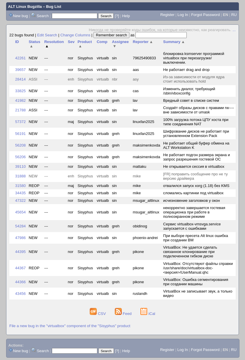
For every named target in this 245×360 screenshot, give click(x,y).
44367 (20, 268)
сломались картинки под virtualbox (193, 193)
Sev (71, 42)
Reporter (143, 42)
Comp (102, 42)
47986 (20, 238)
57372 (20, 122)
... (234, 30)
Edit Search (47, 35)
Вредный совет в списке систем (191, 100)
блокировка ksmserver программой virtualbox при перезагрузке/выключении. (193, 58)
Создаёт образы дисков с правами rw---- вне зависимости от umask (198, 110)
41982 (20, 100)
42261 (20, 58)
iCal (147, 313)
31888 (20, 176)
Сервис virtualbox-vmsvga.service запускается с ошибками (192, 226)
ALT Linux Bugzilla (25, 6)
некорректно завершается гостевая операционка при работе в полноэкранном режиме (194, 212)
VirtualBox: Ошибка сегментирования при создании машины (195, 281)
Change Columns (75, 35)
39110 (20, 166)
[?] (117, 16)
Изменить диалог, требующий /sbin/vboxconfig (189, 91)
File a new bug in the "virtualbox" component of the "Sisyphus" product (69, 326)
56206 (20, 157)
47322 (20, 200)
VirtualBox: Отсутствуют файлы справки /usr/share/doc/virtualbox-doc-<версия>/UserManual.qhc (198, 268)
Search (43, 16)
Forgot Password (205, 15)
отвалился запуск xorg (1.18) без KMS (196, 185)
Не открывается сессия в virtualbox (193, 166)
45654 (20, 212)
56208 (20, 145)
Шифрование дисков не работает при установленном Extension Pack (196, 133)
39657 (20, 69)
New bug (20, 16)
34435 (20, 193)
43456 (20, 293)
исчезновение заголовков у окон (191, 200)
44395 (20, 251)
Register (167, 15)
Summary (174, 42)
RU (234, 15)
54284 (20, 226)
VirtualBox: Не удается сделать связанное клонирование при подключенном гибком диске (190, 251)
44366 (20, 282)
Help (126, 16)
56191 (20, 133)
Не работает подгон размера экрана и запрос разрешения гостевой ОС (196, 157)
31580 (20, 185)
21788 (20, 110)
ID (17, 42)
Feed (124, 313)
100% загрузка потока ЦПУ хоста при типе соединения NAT (195, 121)
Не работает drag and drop (186, 69)
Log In (182, 15)
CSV (98, 313)
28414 (20, 79)
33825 (20, 91)
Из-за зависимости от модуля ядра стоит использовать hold (194, 79)
